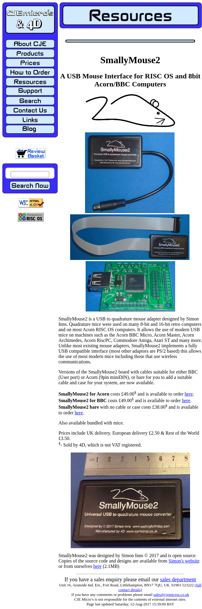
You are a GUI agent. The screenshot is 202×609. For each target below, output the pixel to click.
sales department (178, 579)
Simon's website (184, 560)
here (189, 393)
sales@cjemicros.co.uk (171, 594)
